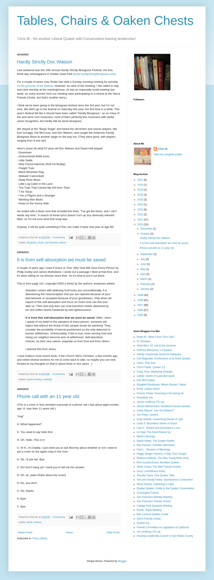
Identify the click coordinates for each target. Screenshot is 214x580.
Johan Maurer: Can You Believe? (155, 410)
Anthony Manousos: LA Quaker (154, 350)
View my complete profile (168, 154)
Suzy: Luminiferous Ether (151, 471)
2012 (141, 214)
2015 (141, 199)
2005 (141, 315)
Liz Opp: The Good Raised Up (154, 432)
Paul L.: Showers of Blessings (153, 449)
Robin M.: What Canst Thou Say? (156, 336)
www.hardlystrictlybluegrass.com (94, 74)
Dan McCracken (146, 380)
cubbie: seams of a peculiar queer (156, 375)
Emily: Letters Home (148, 388)
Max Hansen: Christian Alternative (156, 445)
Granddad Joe (145, 397)
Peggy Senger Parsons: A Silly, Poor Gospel (161, 453)
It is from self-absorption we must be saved (61, 259)
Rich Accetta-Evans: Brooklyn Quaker (158, 462)
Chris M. (163, 148)
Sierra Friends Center (149, 518)
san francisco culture (55, 242)
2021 (141, 179)
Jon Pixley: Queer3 (147, 414)
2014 (141, 204)
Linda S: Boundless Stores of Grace (157, 423)
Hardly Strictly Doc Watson (44, 61)
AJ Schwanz (144, 341)
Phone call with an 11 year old (48, 396)
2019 (141, 184)
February (145, 284)
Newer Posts (25, 532)
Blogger (122, 561)
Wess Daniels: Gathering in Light (155, 484)
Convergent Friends (148, 492)
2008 (141, 300)
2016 (141, 194)
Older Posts (113, 532)
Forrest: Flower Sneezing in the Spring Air (160, 393)
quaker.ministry (34, 379)
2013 (141, 209)
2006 (141, 310)
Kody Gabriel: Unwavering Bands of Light (160, 419)
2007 (141, 305)
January (145, 288)
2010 (141, 224)
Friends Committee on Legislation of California (163, 527)
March (144, 278)
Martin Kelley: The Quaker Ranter (156, 440)
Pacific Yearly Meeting (149, 510)
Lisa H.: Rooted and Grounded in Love (158, 427)
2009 (141, 295)
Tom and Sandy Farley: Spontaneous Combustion (165, 479)
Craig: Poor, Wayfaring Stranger (155, 371)
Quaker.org (143, 522)
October (145, 233)
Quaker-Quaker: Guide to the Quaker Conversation (165, 488)
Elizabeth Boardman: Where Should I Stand (161, 384)
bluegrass (32, 242)
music (41, 242)
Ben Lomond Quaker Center (152, 514)
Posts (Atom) (39, 538)
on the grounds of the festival (35, 85)
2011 (141, 219)
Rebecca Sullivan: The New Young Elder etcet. (163, 458)
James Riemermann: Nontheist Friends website (163, 406)
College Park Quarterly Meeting (154, 505)
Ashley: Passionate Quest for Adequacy (159, 354)
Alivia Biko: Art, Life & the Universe (156, 345)
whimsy (37, 522)
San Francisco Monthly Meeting (154, 497)
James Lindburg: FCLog (150, 401)
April (143, 274)
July (143, 259)
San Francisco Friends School (154, 501)
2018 (141, 189)
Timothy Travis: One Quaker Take (155, 475)
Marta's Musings (146, 436)
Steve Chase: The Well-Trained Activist (159, 466)
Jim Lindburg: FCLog (148, 531)
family (29, 522)
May (143, 269)
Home (69, 532)
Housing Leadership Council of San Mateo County (165, 535)
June (143, 264)
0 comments (59, 237)
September (147, 254)
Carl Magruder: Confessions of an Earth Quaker (163, 358)
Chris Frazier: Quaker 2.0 (151, 367)
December (146, 228)
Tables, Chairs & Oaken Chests (105, 20)
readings (47, 379)
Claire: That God (146, 362)
